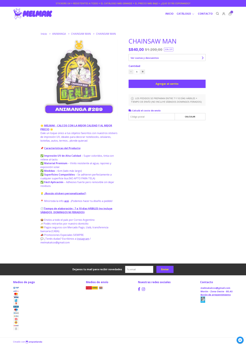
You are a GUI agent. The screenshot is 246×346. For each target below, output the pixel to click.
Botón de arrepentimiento (216, 294)
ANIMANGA (59, 34)
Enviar (165, 269)
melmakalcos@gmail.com (215, 287)
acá (66, 201)
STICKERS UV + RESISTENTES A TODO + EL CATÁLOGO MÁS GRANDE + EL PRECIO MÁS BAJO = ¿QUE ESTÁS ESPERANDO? (123, 3)
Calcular (190, 116)
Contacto (205, 13)
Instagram (83, 238)
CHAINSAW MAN (81, 34)
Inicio (169, 13)
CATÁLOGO (186, 13)
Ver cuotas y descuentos (145, 57)
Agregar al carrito (167, 83)
